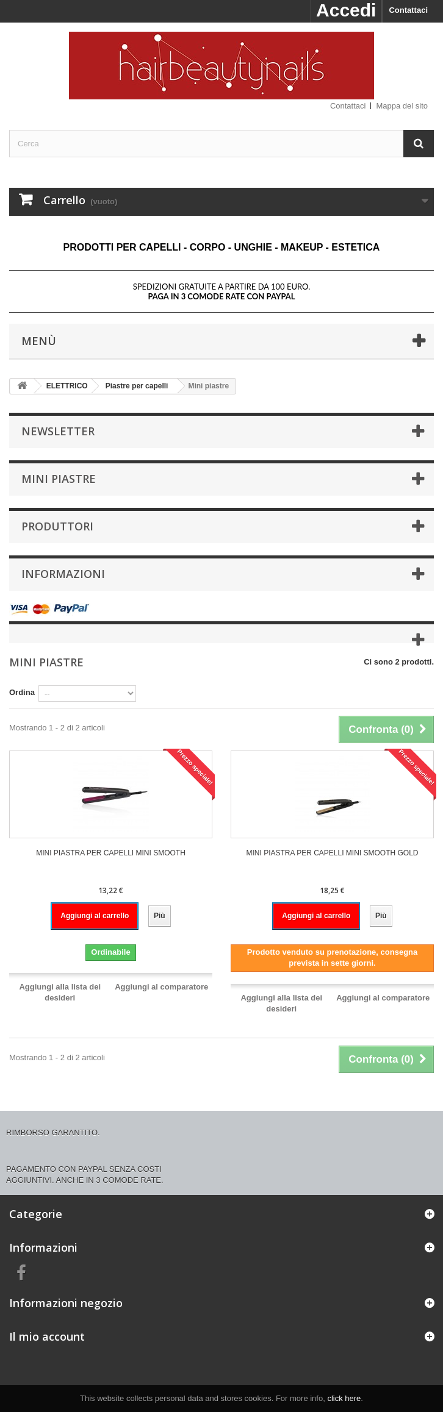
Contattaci (408, 10)
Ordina (22, 692)
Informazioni (63, 573)
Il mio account (47, 1336)
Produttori (57, 526)
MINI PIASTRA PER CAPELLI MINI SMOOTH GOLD (332, 853)
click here (344, 1398)
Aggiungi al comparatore (161, 986)
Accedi (346, 10)
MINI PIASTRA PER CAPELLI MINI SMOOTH (110, 853)
